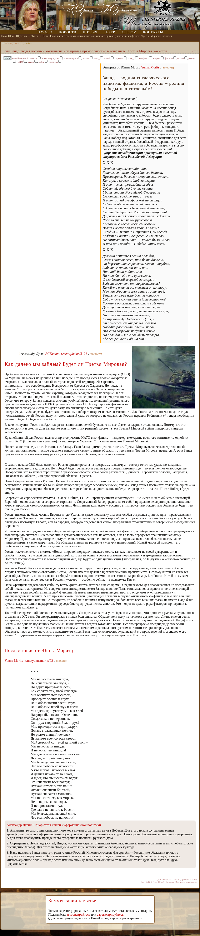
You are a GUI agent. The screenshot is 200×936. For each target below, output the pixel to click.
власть (31, 62)
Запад (97, 58)
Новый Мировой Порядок (24, 58)
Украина (119, 58)
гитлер (180, 58)
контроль (53, 62)
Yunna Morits (150, 67)
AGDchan (52, 353)
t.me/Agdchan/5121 (74, 353)
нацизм (156, 58)
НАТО (20, 62)
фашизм (169, 58)
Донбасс (28, 43)
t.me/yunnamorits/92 (39, 660)
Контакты (153, 32)
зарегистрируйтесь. (111, 914)
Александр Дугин (50, 58)
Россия (85, 58)
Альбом (128, 32)
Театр (109, 32)
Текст (35, 35)
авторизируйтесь (78, 914)
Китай (107, 58)
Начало (45, 32)
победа (131, 58)
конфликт (143, 58)
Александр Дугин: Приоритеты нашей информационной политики (54, 825)
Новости (67, 32)
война (41, 62)
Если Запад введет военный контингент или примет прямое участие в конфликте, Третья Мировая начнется (107, 35)
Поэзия (90, 32)
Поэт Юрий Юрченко (14, 35)
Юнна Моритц (71, 58)
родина (192, 58)
